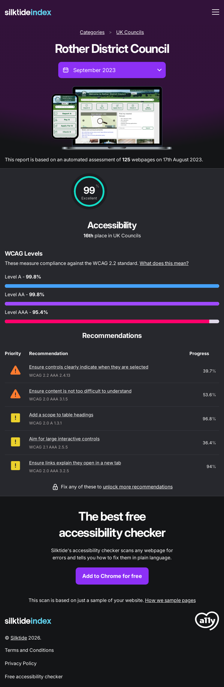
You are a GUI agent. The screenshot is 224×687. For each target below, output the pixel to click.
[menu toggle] (215, 12)
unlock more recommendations (138, 487)
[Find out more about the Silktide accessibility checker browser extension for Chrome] (112, 546)
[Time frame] (112, 70)
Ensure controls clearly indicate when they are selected (88, 367)
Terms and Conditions (29, 650)
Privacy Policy (21, 663)
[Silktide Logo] (28, 621)
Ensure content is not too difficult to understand (80, 391)
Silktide (19, 638)
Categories (92, 32)
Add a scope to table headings (61, 415)
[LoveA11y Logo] (207, 622)
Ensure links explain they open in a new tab (75, 463)
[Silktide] (28, 12)
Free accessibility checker (34, 676)
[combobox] (112, 70)
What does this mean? (164, 263)
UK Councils (130, 32)
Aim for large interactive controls (64, 439)
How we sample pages (170, 600)
